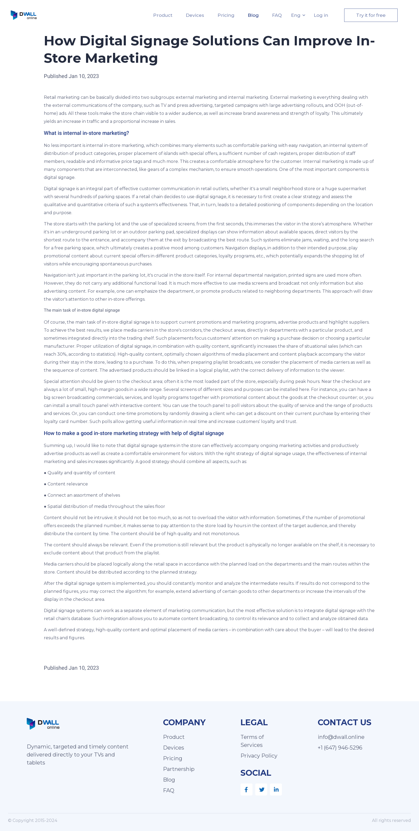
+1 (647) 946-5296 (340, 747)
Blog (253, 15)
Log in (321, 15)
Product (162, 15)
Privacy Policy (258, 755)
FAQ (277, 15)
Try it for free (371, 15)
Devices (195, 15)
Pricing (226, 15)
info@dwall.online (341, 737)
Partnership (179, 769)
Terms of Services (252, 741)
